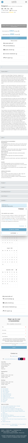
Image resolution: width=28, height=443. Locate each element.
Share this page (14, 10)
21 (2, 281)
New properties (5, 388)
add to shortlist (5, 10)
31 (2, 264)
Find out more (21, 432)
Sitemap (4, 401)
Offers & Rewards (5, 391)
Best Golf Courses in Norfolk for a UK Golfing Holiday (12, 409)
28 (2, 283)
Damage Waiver (14, 424)
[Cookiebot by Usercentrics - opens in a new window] (18, 209)
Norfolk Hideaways (14, 2)
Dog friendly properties (6, 393)
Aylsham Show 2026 (6, 421)
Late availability (5, 390)
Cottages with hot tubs (6, 395)
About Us (8, 424)
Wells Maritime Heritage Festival (8, 407)
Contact (3, 424)
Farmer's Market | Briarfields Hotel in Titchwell (11, 406)
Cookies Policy (8, 219)
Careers (2, 430)
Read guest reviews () (8, 12)
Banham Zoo (4, 413)
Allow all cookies (14, 229)
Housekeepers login (17, 430)
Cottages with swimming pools (8, 397)
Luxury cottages (5, 392)
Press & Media (22, 424)
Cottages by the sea (6, 396)
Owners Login (9, 430)
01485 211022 (2, 2)
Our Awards (4, 400)
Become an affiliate (14, 425)
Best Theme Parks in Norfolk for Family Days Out (11, 408)
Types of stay (5, 399)
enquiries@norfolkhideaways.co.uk (11, 359)
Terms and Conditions (5, 431)
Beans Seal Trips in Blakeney (8, 415)
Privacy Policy (20, 343)
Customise (21, 226)
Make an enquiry (14, 40)
